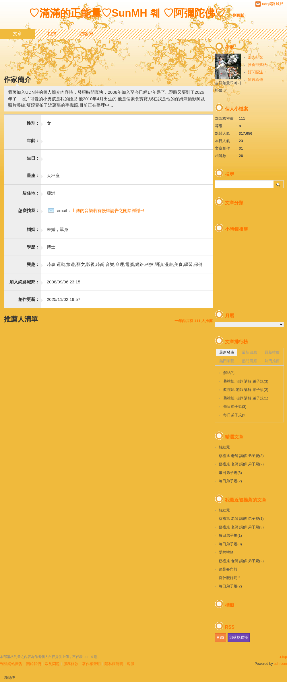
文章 (17, 33)
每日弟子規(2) (235, 415)
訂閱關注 (255, 72)
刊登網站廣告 (11, 664)
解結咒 (228, 373)
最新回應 (249, 352)
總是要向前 (228, 569)
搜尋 (279, 184)
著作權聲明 (91, 664)
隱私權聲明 (113, 664)
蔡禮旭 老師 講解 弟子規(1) (245, 398)
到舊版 (238, 15)
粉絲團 (9, 677)
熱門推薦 (272, 361)
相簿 (52, 33)
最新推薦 (272, 352)
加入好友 (255, 57)
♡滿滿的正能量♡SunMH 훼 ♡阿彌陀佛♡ (127, 13)
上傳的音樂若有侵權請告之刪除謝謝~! (107, 210)
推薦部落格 (257, 64)
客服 (130, 664)
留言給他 (255, 79)
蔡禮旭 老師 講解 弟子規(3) (245, 381)
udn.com (280, 664)
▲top (283, 657)
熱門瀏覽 (226, 361)
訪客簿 (86, 33)
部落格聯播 (238, 637)
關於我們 (33, 664)
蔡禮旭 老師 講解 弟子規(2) (245, 389)
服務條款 (70, 664)
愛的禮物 (226, 552)
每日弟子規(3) (235, 406)
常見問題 (52, 664)
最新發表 (226, 352)
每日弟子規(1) (230, 535)
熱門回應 (249, 361)
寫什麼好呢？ (230, 578)
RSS (220, 637)
